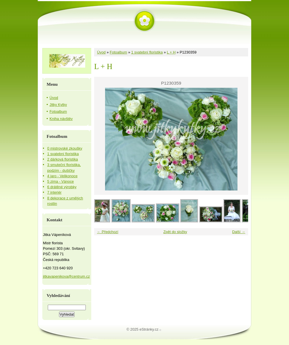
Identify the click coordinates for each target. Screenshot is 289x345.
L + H (171, 52)
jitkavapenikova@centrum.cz (66, 276)
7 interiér (54, 192)
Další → (238, 232)
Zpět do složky (175, 232)
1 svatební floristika (147, 52)
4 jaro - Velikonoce (62, 176)
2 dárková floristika (62, 159)
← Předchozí (107, 232)
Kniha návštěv (61, 119)
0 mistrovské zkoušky (64, 148)
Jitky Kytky (58, 104)
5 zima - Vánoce (60, 181)
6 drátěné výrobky (62, 187)
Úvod (101, 52)
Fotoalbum (118, 52)
